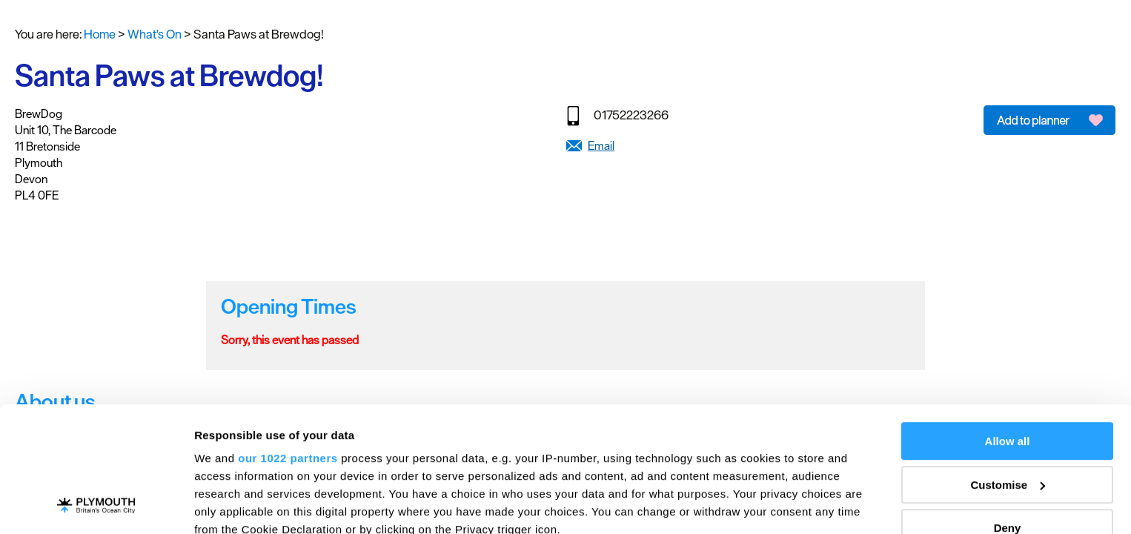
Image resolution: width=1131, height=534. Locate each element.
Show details (228, 504)
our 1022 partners (287, 340)
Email (601, 145)
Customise (1007, 367)
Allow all (1007, 323)
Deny (1007, 410)
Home (100, 34)
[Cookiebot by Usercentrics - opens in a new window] (96, 505)
